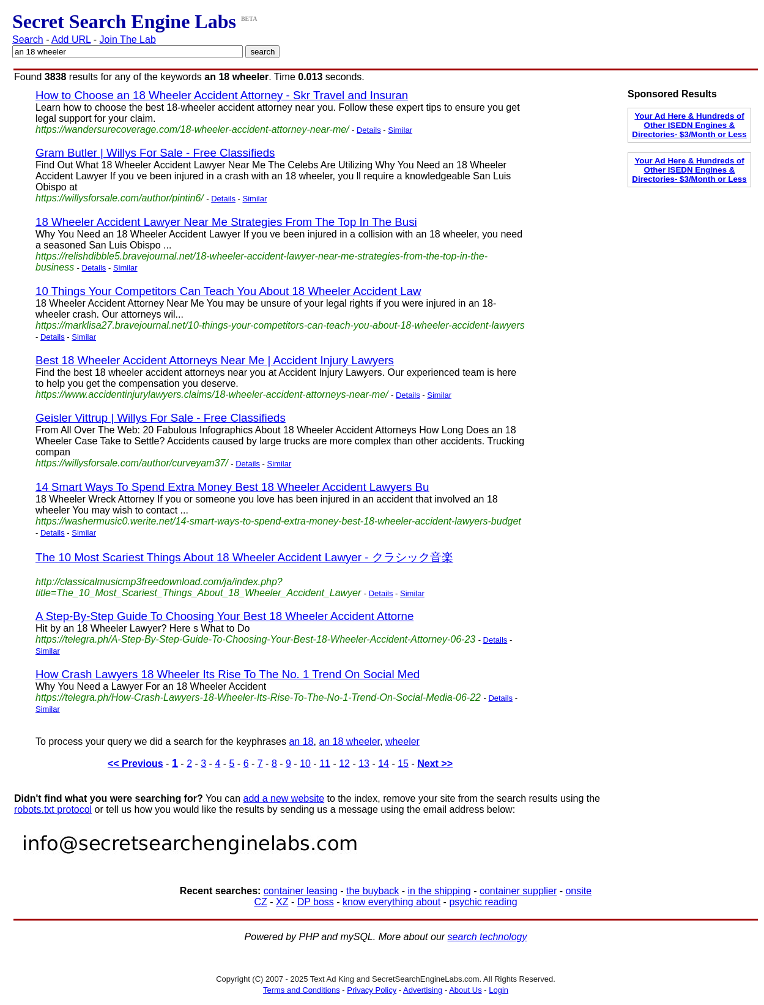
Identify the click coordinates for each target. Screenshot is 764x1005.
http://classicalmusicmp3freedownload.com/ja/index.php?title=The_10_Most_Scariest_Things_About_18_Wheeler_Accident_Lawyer (198, 587)
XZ (282, 902)
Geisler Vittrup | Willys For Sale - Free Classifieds (160, 417)
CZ (260, 902)
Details (369, 130)
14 (383, 763)
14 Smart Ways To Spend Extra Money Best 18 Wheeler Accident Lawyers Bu (232, 486)
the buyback (372, 891)
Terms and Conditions (301, 990)
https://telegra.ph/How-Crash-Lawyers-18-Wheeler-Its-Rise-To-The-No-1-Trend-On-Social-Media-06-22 (258, 697)
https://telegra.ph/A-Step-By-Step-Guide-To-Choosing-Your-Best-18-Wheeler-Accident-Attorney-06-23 (255, 639)
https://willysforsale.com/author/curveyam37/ (131, 463)
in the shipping (439, 891)
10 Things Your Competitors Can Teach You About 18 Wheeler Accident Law (228, 291)
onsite (578, 891)
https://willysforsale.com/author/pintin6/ (119, 198)
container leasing (301, 891)
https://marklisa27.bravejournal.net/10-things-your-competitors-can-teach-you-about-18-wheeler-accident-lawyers (280, 325)
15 (403, 763)
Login (498, 990)
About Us (465, 990)
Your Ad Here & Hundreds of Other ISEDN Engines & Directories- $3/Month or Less (689, 125)
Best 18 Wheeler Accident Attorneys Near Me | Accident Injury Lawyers (214, 360)
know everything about (391, 902)
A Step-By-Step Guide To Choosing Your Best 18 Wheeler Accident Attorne (224, 616)
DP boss (315, 902)
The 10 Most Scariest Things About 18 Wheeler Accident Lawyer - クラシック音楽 (244, 557)
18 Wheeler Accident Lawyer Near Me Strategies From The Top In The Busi (226, 221)
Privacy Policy (371, 990)
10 (305, 763)
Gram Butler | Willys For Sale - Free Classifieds (155, 152)
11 (324, 763)
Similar (400, 130)
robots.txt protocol (53, 809)
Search (27, 39)
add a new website (284, 798)
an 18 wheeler (349, 741)
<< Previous (135, 763)
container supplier (518, 891)
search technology (487, 937)
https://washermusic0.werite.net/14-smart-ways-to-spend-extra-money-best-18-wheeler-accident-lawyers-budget (278, 521)
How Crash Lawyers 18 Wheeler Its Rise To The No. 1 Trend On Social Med (227, 674)
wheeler (402, 741)
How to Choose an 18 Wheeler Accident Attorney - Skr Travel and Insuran (221, 95)
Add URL (71, 39)
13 (363, 763)
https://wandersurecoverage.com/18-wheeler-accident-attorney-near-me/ (192, 129)
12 (344, 763)
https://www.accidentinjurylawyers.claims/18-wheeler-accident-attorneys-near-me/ (211, 394)
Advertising (422, 990)
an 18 (301, 741)
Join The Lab (128, 39)
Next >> (435, 763)
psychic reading (483, 902)
